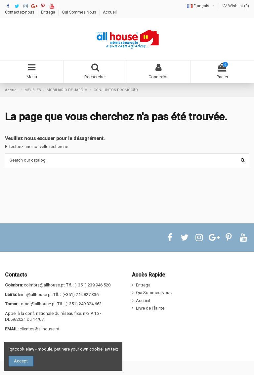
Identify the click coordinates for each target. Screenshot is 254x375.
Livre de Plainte (150, 308)
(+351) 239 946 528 (92, 284)
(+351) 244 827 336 (81, 294)
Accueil (110, 12)
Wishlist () (235, 6)
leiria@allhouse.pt (35, 294)
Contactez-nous (20, 12)
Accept (21, 360)
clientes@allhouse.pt (40, 328)
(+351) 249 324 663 (83, 303)
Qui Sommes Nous (79, 12)
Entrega (48, 12)
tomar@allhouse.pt (38, 303)
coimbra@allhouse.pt (44, 284)
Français (201, 6)
